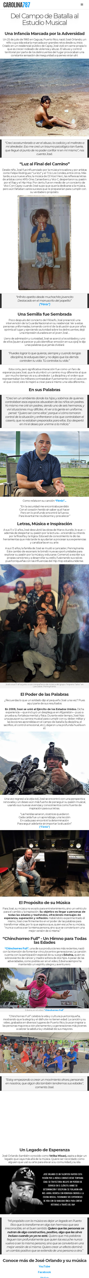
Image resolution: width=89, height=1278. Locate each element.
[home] (16, 4)
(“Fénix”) (44, 304)
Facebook (44, 1272)
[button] (82, 4)
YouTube (44, 1266)
